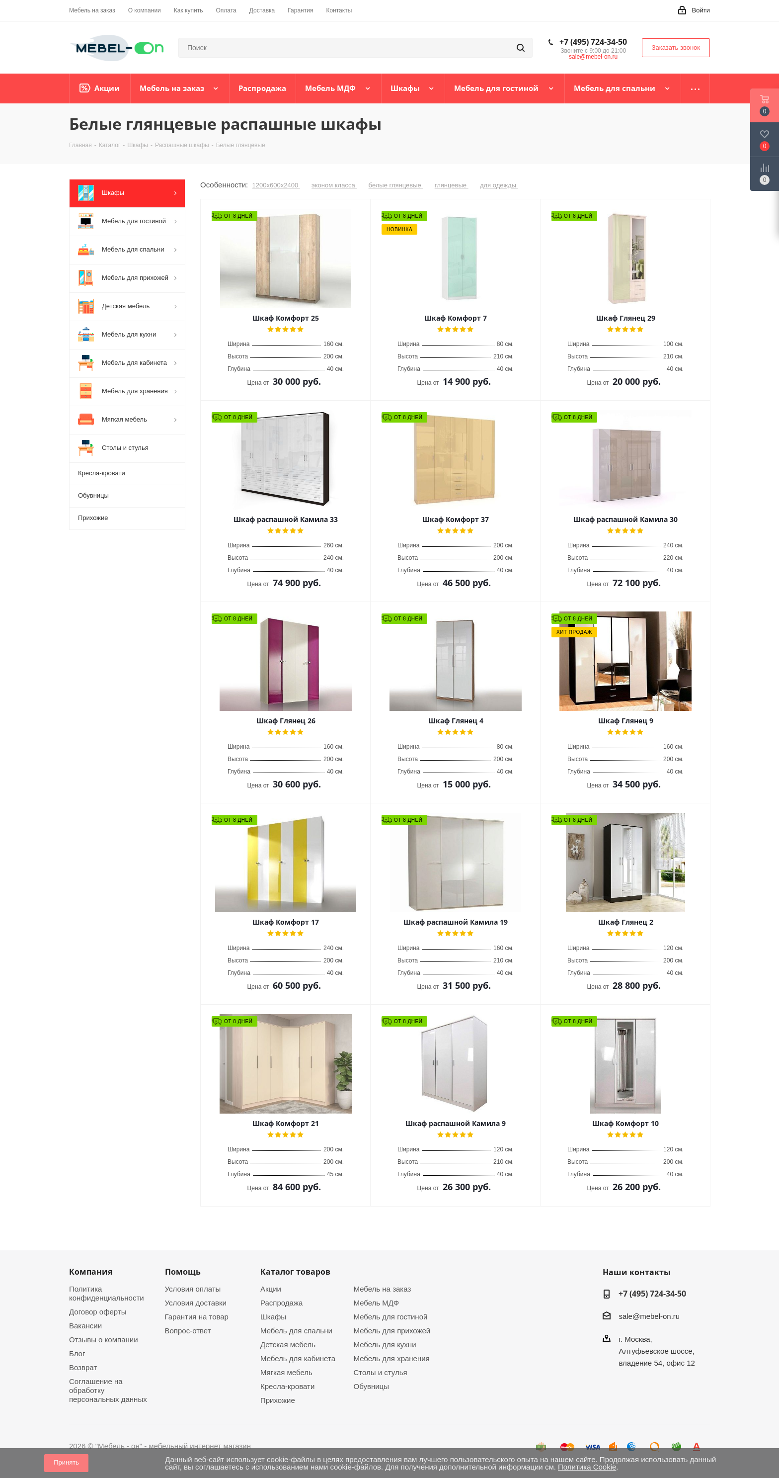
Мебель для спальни (296, 1330)
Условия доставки (196, 1303)
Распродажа (281, 1303)
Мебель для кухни (385, 1344)
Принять (66, 1462)
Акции (270, 1289)
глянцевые (451, 185)
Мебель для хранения (392, 1358)
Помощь (183, 1271)
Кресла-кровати (287, 1386)
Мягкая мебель (286, 1372)
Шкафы (273, 1316)
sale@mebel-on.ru (593, 56)
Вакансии (85, 1325)
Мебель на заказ (382, 1289)
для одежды (499, 185)
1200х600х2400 (276, 185)
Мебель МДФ (376, 1303)
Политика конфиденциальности (106, 1293)
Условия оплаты (193, 1289)
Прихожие (277, 1400)
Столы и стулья (380, 1372)
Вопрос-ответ (188, 1330)
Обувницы (371, 1386)
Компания (90, 1271)
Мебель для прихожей (392, 1330)
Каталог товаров (295, 1271)
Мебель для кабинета (297, 1358)
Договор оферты (98, 1311)
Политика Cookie (587, 1467)
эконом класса (334, 185)
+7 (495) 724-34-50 (593, 41)
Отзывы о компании (103, 1339)
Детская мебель (287, 1344)
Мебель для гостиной (391, 1316)
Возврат (83, 1367)
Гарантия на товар (197, 1316)
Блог (77, 1353)
